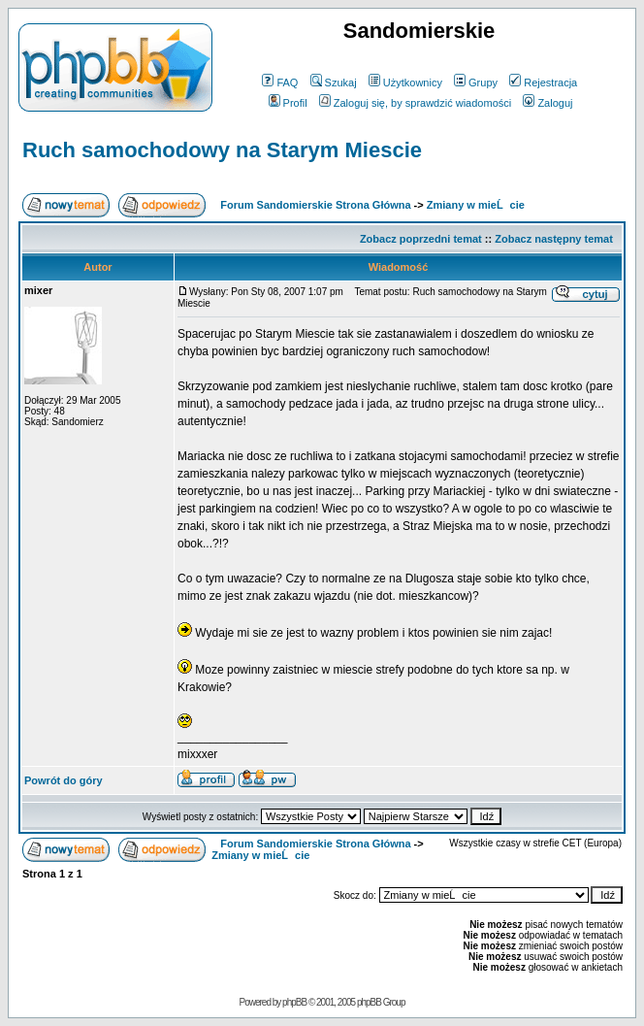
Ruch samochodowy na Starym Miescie (222, 150)
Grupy (476, 82)
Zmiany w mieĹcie (476, 205)
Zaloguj (547, 103)
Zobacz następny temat (554, 239)
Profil (288, 103)
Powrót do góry (63, 780)
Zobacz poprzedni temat (421, 239)
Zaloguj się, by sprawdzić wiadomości (415, 103)
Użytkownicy (405, 82)
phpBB (294, 1002)
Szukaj (333, 82)
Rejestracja (543, 82)
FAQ (280, 82)
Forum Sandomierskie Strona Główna (315, 205)
